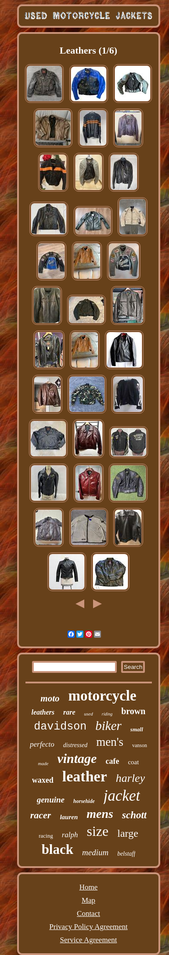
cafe (112, 761)
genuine (51, 799)
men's (109, 741)
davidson (60, 726)
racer (40, 815)
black (57, 849)
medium (95, 852)
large (127, 833)
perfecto (42, 744)
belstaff (126, 853)
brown (133, 711)
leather (84, 776)
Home (88, 887)
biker (108, 726)
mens (99, 814)
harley (130, 778)
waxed (43, 780)
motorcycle (102, 696)
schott (134, 815)
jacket (122, 795)
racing (46, 835)
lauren (69, 817)
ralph (70, 835)
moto (49, 698)
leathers (43, 712)
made (43, 763)
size (98, 831)
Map (88, 900)
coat (133, 762)
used (88, 713)
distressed (75, 745)
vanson (139, 745)
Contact (88, 913)
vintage (77, 758)
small (136, 729)
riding (107, 714)
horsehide (84, 801)
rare (69, 712)
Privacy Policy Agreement (88, 926)
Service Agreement (88, 940)
